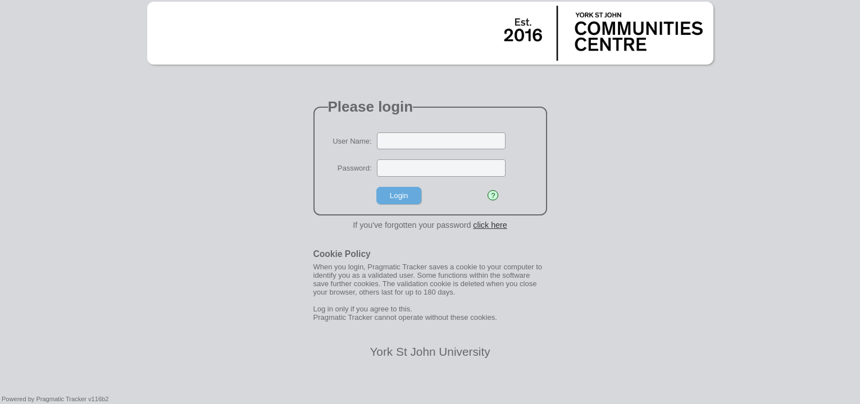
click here (490, 225)
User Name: (352, 141)
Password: (355, 168)
